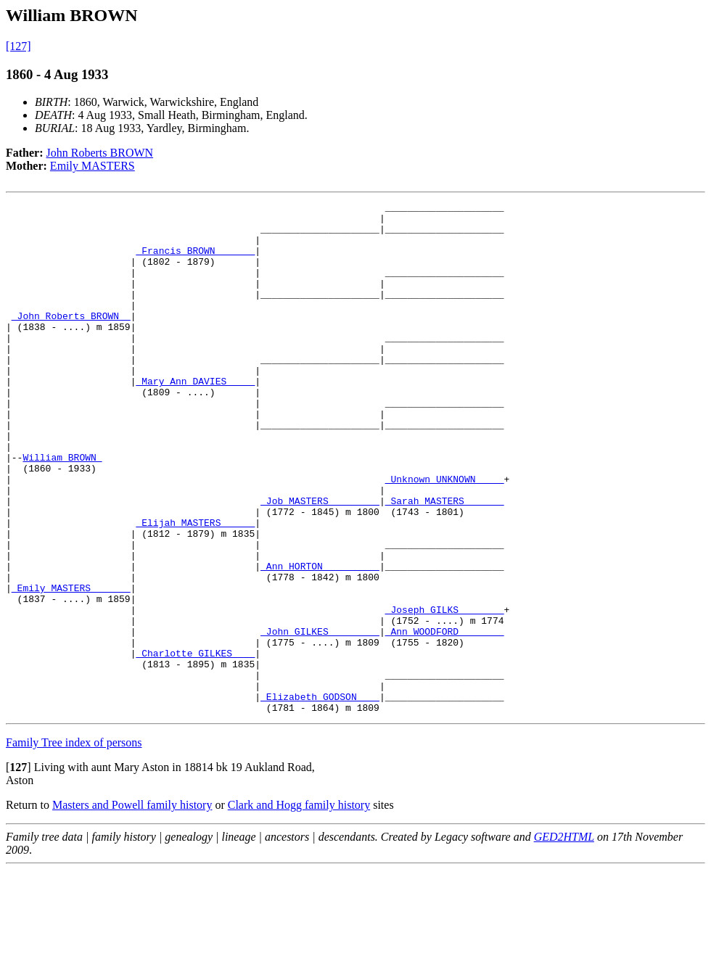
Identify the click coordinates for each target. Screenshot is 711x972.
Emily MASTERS (92, 166)
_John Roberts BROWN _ (71, 339)
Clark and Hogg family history (299, 907)
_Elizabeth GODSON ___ (319, 796)
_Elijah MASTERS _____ (195, 587)
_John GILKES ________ (319, 718)
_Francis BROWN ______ (195, 261)
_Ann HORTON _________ (319, 639)
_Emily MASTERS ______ (71, 665)
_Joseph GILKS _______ (444, 692)
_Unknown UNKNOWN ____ (444, 535)
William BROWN (62, 509)
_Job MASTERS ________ (319, 561)
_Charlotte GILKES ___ (195, 744)
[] (18, 869)
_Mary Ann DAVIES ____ (195, 417)
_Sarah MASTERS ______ (444, 561)
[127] (18, 46)
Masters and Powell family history (132, 907)
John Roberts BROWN (100, 153)
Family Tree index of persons (74, 845)
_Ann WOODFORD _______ (444, 718)
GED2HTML (564, 939)
